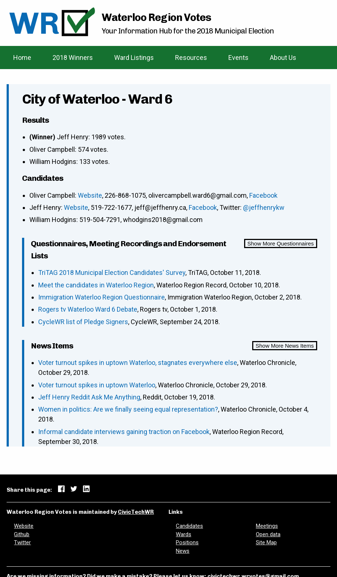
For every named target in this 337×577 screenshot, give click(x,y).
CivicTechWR (136, 512)
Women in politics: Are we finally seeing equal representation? (128, 409)
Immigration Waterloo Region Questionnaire (101, 297)
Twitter (22, 542)
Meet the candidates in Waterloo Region (96, 285)
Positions (187, 542)
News (182, 551)
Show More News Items (285, 346)
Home (22, 57)
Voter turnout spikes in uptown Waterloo (96, 385)
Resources (191, 57)
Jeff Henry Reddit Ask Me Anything (89, 397)
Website (90, 195)
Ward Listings (134, 57)
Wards (183, 534)
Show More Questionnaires (280, 243)
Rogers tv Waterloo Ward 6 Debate (87, 309)
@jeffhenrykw (264, 207)
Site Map (266, 542)
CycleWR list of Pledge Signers (83, 322)
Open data (268, 534)
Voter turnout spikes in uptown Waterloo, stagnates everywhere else (137, 362)
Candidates (189, 526)
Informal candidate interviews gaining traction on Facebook (124, 432)
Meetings (267, 526)
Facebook (263, 195)
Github (21, 534)
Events (238, 57)
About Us (283, 57)
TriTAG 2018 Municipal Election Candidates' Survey (111, 272)
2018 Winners (72, 57)
